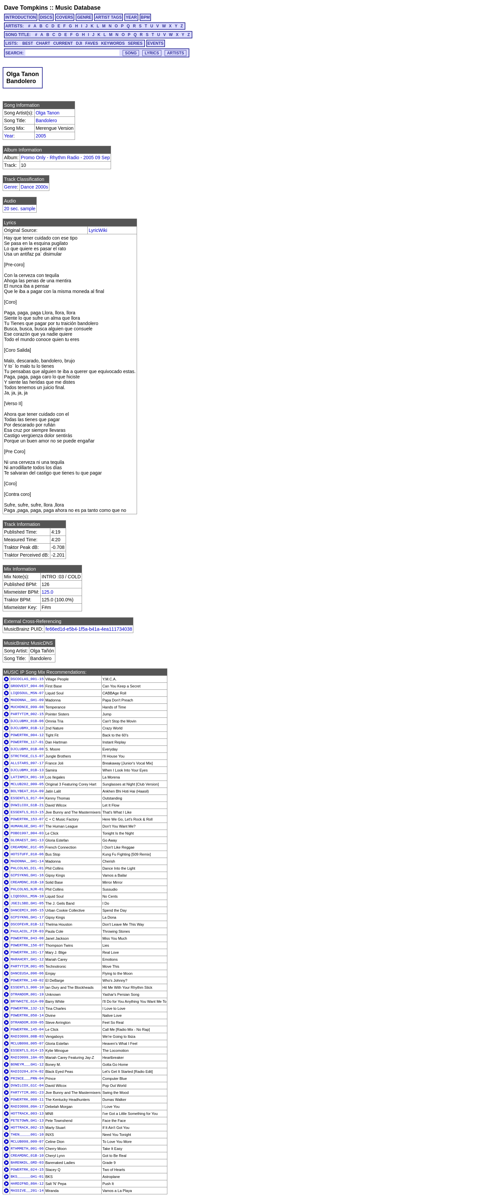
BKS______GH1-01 (27, 1177)
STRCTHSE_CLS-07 (27, 756)
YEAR (131, 17)
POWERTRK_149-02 (27, 980)
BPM (145, 17)
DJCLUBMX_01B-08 (27, 749)
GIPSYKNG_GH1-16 (27, 875)
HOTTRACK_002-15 (27, 1128)
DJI (79, 43)
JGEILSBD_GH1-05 (27, 903)
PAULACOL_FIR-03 (27, 931)
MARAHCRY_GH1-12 (27, 959)
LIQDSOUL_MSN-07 (27, 693)
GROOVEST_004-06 (27, 686)
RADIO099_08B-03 (27, 1036)
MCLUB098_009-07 (27, 1142)
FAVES (91, 43)
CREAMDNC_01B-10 (27, 1156)
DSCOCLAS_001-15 (27, 679)
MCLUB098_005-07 (27, 1043)
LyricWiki (98, 230)
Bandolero (46, 120)
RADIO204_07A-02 (27, 1072)
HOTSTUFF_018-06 (27, 854)
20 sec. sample (19, 208)
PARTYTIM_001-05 (27, 966)
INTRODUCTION (20, 17)
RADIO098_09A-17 (27, 1107)
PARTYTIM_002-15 (27, 714)
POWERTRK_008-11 (27, 1100)
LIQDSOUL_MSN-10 (27, 896)
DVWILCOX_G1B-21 (27, 805)
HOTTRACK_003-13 (27, 1114)
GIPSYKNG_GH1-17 (27, 917)
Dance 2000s (34, 187)
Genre (10, 187)
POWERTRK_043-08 (27, 938)
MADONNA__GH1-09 (27, 700)
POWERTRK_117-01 (27, 742)
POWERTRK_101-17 (27, 952)
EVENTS (156, 43)
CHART (43, 43)
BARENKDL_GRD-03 (27, 1163)
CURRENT (63, 43)
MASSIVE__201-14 (27, 1191)
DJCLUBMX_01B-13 (27, 770)
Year (8, 135)
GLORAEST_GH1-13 (27, 840)
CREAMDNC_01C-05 (27, 847)
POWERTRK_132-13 (27, 1008)
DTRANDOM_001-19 (27, 994)
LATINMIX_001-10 (27, 777)
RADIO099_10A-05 (27, 1058)
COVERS (64, 17)
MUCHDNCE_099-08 (27, 707)
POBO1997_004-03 (27, 833)
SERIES (135, 43)
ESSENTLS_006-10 (27, 987)
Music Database (78, 7)
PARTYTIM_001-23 (27, 1093)
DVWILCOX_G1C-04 (27, 1086)
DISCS (46, 17)
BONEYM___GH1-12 (27, 1065)
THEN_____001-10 (27, 1135)
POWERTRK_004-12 (27, 735)
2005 (41, 135)
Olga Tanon (47, 112)
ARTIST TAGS (108, 17)
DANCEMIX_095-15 (27, 910)
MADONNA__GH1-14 (27, 861)
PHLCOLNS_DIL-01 (27, 868)
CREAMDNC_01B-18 (27, 882)
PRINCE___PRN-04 (27, 1079)
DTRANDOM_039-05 (27, 1022)
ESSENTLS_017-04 (27, 798)
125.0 (47, 592)
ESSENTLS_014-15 (27, 1051)
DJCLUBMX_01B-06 (27, 721)
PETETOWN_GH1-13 (27, 1121)
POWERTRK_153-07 (27, 819)
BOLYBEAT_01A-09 (27, 791)
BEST (27, 43)
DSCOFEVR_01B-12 (27, 924)
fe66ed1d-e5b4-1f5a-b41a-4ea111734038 (88, 629)
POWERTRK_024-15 (27, 1170)
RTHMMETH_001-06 (27, 1149)
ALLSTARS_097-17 (27, 763)
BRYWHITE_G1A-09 (27, 1001)
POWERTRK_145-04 (27, 1029)
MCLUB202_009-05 (27, 784)
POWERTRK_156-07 (27, 945)
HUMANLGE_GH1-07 (27, 826)
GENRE (84, 17)
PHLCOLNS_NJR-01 (27, 889)
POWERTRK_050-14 (27, 1015)
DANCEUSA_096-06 (27, 973)
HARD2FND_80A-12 (27, 1184)
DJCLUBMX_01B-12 (27, 728)
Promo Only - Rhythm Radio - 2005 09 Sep (65, 157)
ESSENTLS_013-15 (27, 812)
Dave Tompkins (26, 7)
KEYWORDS (113, 43)
